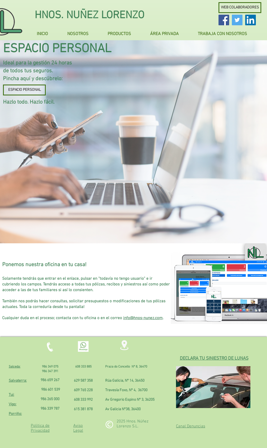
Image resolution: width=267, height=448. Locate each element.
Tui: (11, 395)
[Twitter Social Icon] (237, 20)
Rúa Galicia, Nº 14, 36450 (124, 380)
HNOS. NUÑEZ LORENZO (89, 15)
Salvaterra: (18, 380)
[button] (82, 31)
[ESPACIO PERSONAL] (24, 90)
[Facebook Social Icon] (224, 20)
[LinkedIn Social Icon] (250, 20)
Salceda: (14, 367)
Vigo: (12, 404)
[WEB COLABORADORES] (240, 7)
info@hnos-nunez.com (143, 318)
